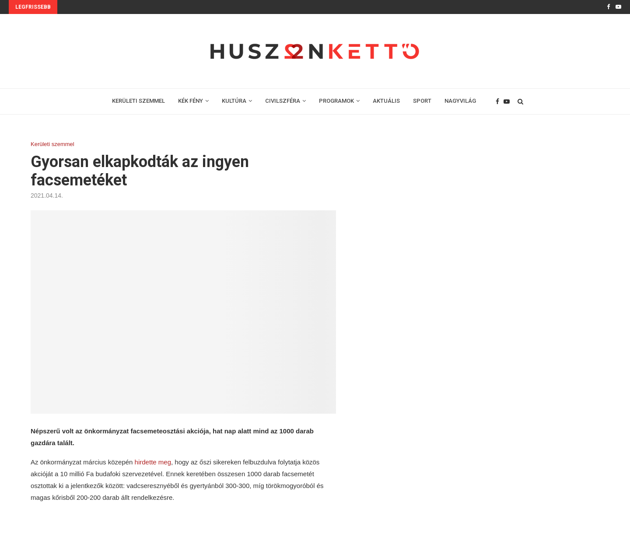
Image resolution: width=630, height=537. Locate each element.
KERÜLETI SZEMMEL (138, 101)
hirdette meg (153, 462)
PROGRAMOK (336, 101)
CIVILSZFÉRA (282, 101)
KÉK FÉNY (190, 101)
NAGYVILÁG (460, 101)
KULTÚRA (234, 101)
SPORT (422, 101)
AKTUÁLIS (386, 101)
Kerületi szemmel (52, 144)
